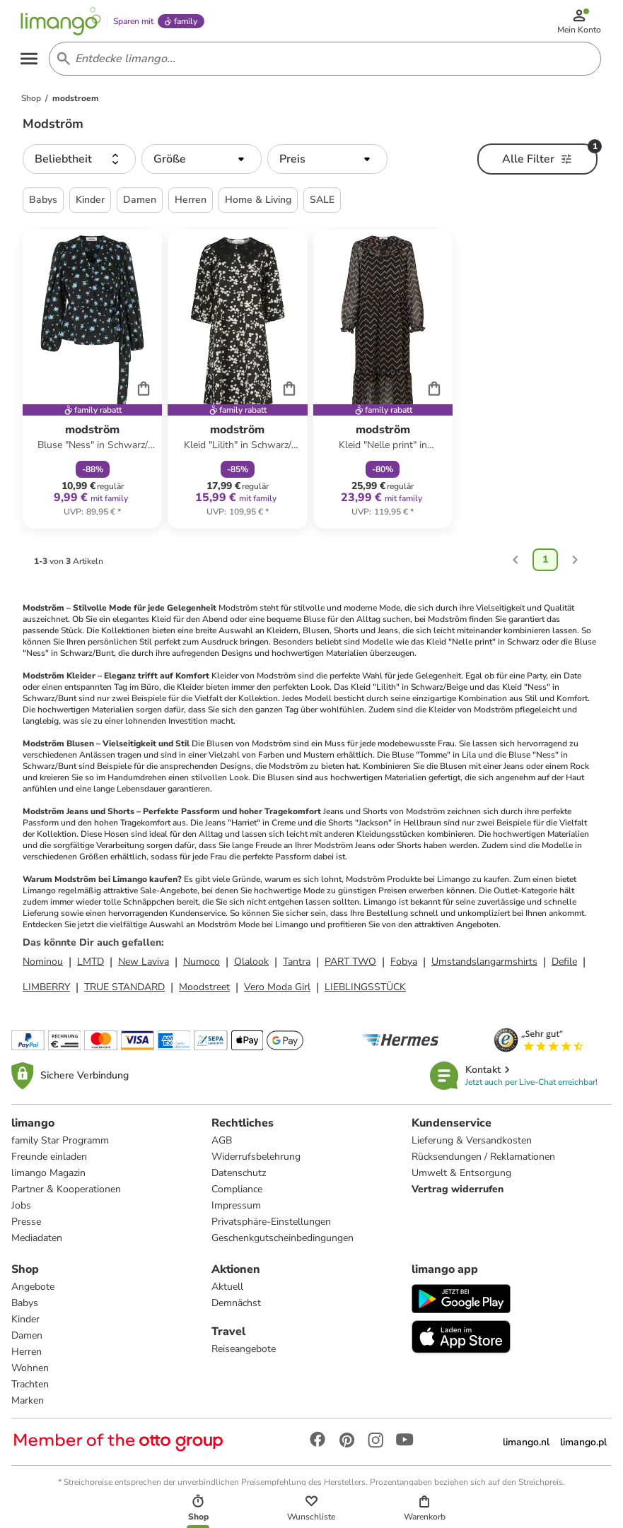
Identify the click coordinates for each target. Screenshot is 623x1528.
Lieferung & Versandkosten (472, 1145)
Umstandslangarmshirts (484, 966)
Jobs (21, 1210)
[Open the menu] (32, 62)
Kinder (25, 1324)
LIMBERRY (46, 992)
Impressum (236, 1210)
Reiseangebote (243, 1353)
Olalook (251, 966)
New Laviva (143, 966)
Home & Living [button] (258, 204)
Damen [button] (139, 204)
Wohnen (30, 1373)
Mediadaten (36, 1243)
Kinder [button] (90, 204)
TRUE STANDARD (124, 992)
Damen (26, 1340)
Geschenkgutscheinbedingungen (282, 1243)
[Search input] (323, 62)
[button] (79, 164)
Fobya (403, 966)
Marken (27, 1405)
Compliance (236, 1194)
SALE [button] (322, 204)
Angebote (32, 1291)
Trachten (30, 1389)
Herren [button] (190, 204)
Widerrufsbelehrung (256, 1161)
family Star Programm (60, 1145)
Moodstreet (204, 992)
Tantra (296, 966)
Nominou (43, 966)
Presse (26, 1226)
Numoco (201, 966)
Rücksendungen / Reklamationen (483, 1161)
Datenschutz (238, 1178)
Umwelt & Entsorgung (461, 1178)
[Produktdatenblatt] (92, 384)
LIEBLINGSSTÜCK (365, 992)
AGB (221, 1145)
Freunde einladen (49, 1161)
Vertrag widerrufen (457, 1194)
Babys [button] (43, 204)
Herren (26, 1356)
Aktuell (227, 1291)
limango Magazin (48, 1178)
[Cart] (143, 393)
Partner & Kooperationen (66, 1194)
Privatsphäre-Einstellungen (271, 1226)
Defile (564, 966)
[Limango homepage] (64, 23)
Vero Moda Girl (277, 992)
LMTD (90, 966)
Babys (24, 1308)
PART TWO (350, 966)
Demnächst (236, 1308)
